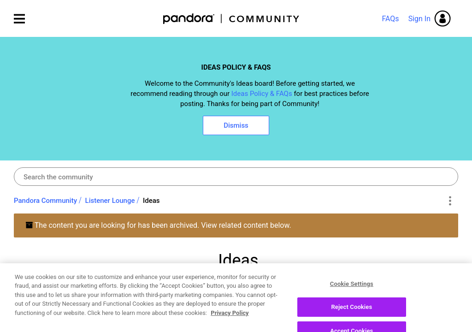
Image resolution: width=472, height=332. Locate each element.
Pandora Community (231, 19)
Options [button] (449, 201)
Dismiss (236, 125)
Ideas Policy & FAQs (261, 93)
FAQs (390, 18)
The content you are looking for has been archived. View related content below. (158, 225)
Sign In (419, 18)
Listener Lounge (110, 200)
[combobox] (236, 176)
